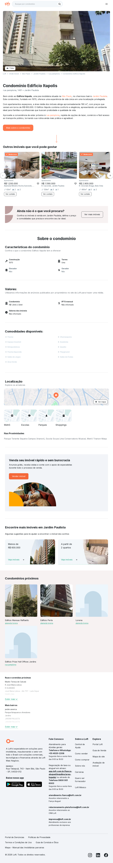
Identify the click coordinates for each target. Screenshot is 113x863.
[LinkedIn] (98, 855)
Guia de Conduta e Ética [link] (47, 842)
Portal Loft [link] (98, 744)
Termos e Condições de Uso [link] (18, 842)
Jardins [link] (8, 715)
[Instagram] (90, 855)
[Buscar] (60, 4)
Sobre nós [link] (80, 766)
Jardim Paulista (100, 96)
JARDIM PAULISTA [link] (12, 719)
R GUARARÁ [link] (10, 688)
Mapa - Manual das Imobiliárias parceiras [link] (24, 847)
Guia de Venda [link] (99, 750)
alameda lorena (11, 623)
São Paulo (67, 96)
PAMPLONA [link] (9, 694)
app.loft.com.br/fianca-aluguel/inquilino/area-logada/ (60, 774)
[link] (92, 214)
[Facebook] (106, 855)
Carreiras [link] (79, 772)
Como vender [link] (81, 753)
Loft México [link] (80, 787)
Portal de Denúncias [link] (14, 837)
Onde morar (14, 74)
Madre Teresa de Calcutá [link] (15, 682)
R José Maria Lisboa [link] (13, 685)
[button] (56, 397)
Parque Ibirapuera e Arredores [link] (17, 712)
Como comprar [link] (82, 759)
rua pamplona (52, 115)
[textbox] (37, 4)
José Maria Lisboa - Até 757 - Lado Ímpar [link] (22, 691)
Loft (4, 74)
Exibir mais (11, 699)
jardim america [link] (11, 709)
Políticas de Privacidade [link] (39, 837)
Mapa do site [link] (99, 756)
